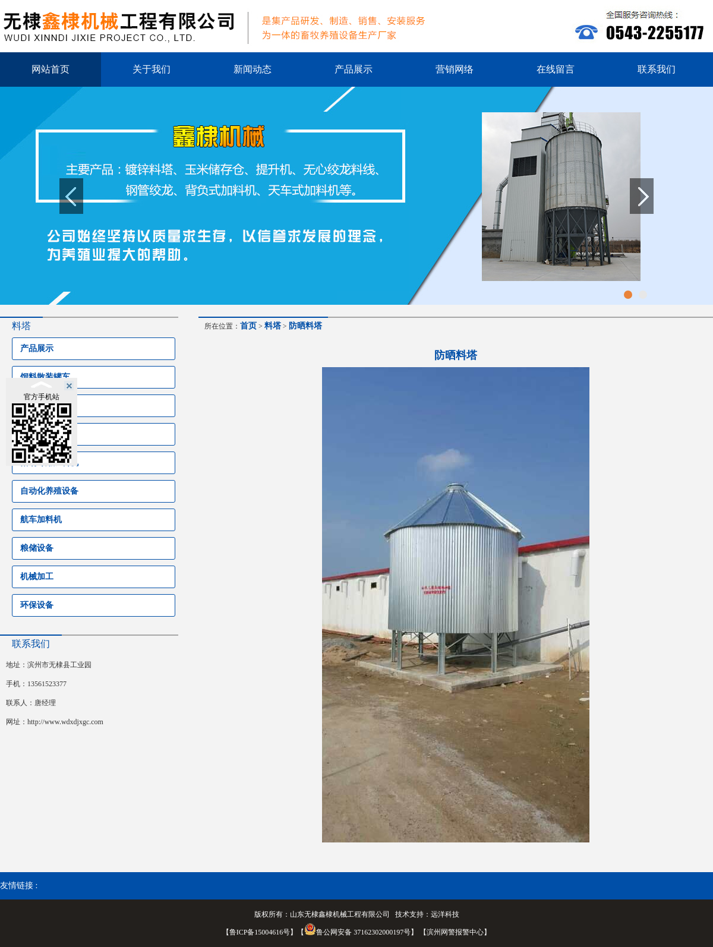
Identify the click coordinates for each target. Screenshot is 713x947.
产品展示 (354, 69)
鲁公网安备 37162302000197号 (357, 932)
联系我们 (657, 69)
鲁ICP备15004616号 (260, 932)
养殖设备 (36, 405)
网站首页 (50, 69)
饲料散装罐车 (45, 377)
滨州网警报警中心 (455, 932)
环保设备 (36, 605)
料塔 (28, 434)
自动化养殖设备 (49, 491)
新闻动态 (253, 69)
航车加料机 (41, 519)
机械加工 (36, 576)
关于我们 (151, 69)
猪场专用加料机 (49, 462)
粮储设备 (36, 548)
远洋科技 (445, 914)
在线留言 (556, 69)
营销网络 (455, 69)
